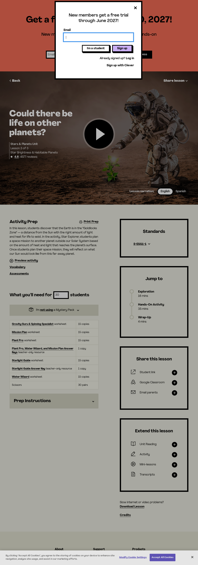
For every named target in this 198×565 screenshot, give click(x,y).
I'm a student (96, 48)
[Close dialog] (135, 8)
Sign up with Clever (120, 65)
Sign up (122, 48)
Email (67, 30)
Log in (130, 58)
